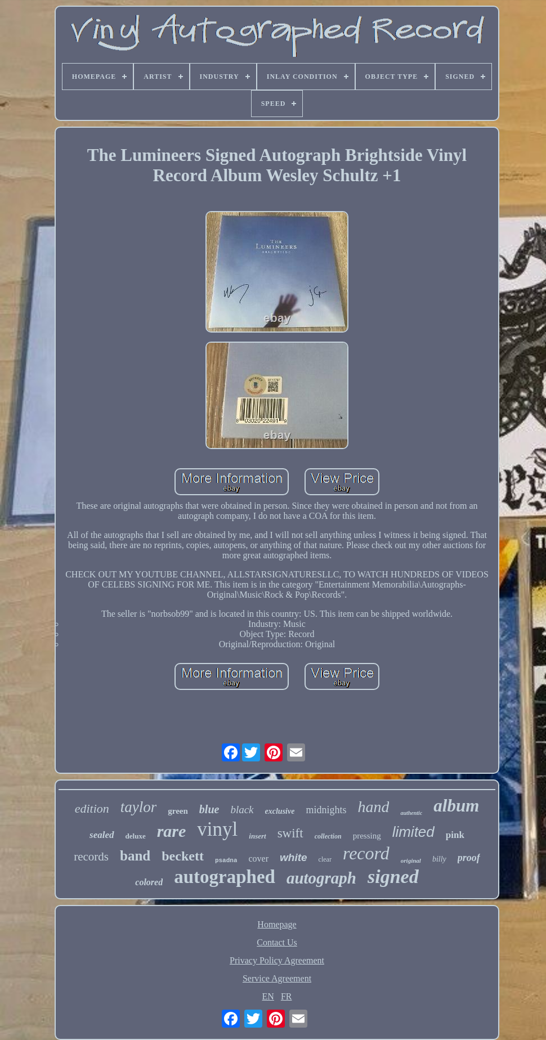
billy (439, 859)
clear (325, 859)
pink (455, 835)
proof (469, 857)
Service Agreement (277, 978)
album (456, 805)
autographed (224, 877)
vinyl (217, 829)
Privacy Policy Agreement (277, 960)
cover (258, 858)
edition (92, 808)
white (293, 857)
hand (373, 806)
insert (257, 836)
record (366, 853)
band (135, 855)
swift (290, 833)
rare (171, 831)
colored (149, 882)
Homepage (276, 924)
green (178, 810)
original (411, 860)
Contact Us (277, 942)
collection (328, 836)
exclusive (280, 811)
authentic (411, 813)
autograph (321, 878)
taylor (138, 807)
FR (286, 996)
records (91, 856)
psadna (226, 860)
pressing (367, 835)
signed (393, 876)
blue (209, 809)
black (241, 809)
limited (413, 831)
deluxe (136, 836)
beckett (183, 856)
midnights (326, 809)
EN (268, 996)
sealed (101, 835)
